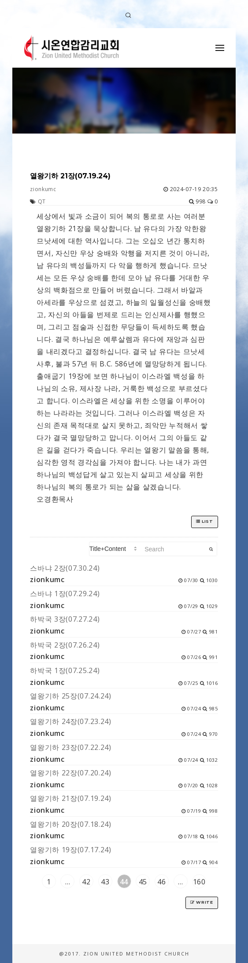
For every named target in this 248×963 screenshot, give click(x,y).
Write (201, 902)
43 (105, 882)
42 (86, 882)
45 (143, 882)
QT (42, 201)
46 (161, 882)
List (204, 521)
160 (199, 882)
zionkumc (43, 189)
